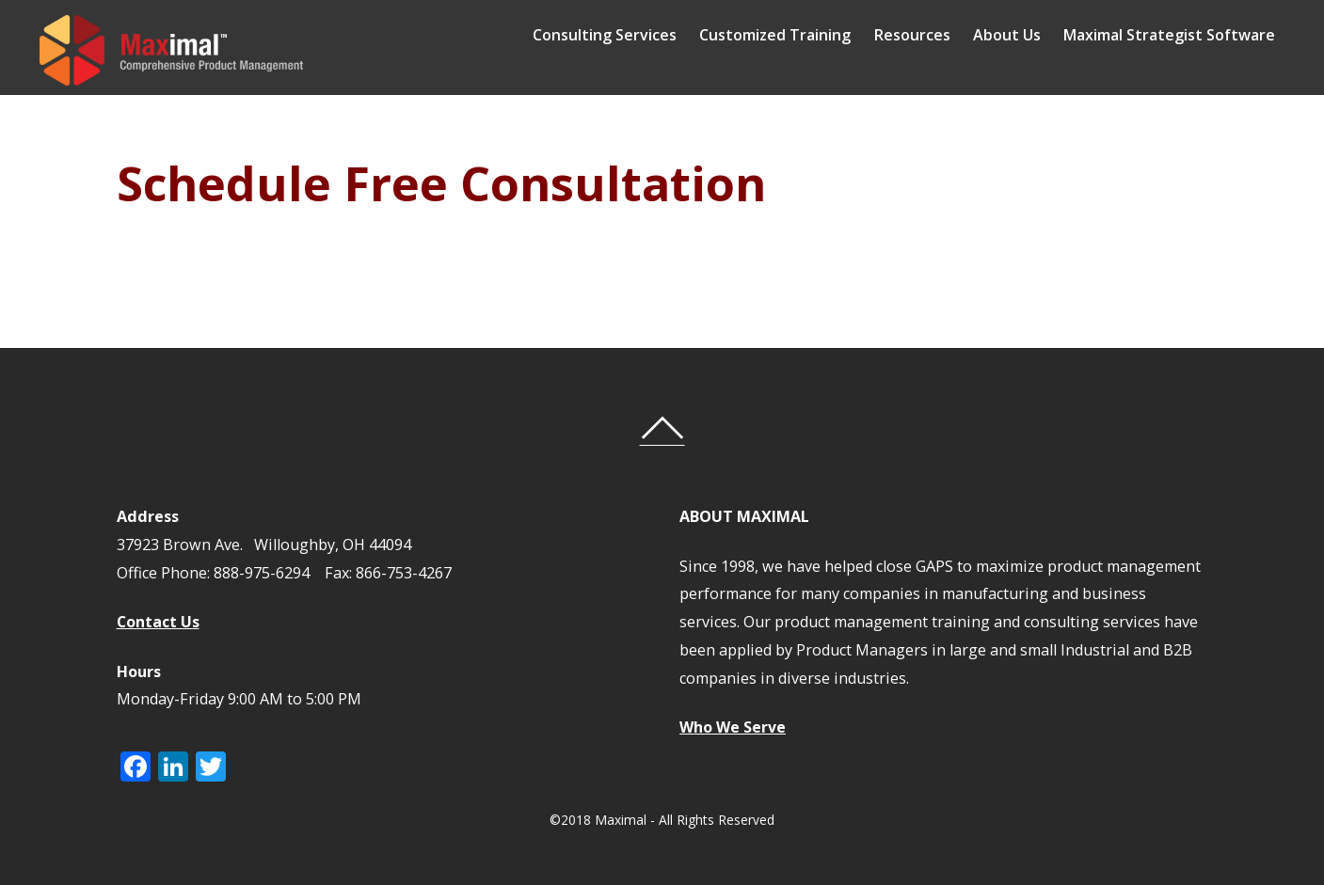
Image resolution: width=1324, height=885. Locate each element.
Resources (925, 34)
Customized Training (789, 34)
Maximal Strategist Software (1182, 34)
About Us (1020, 34)
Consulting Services (619, 34)
